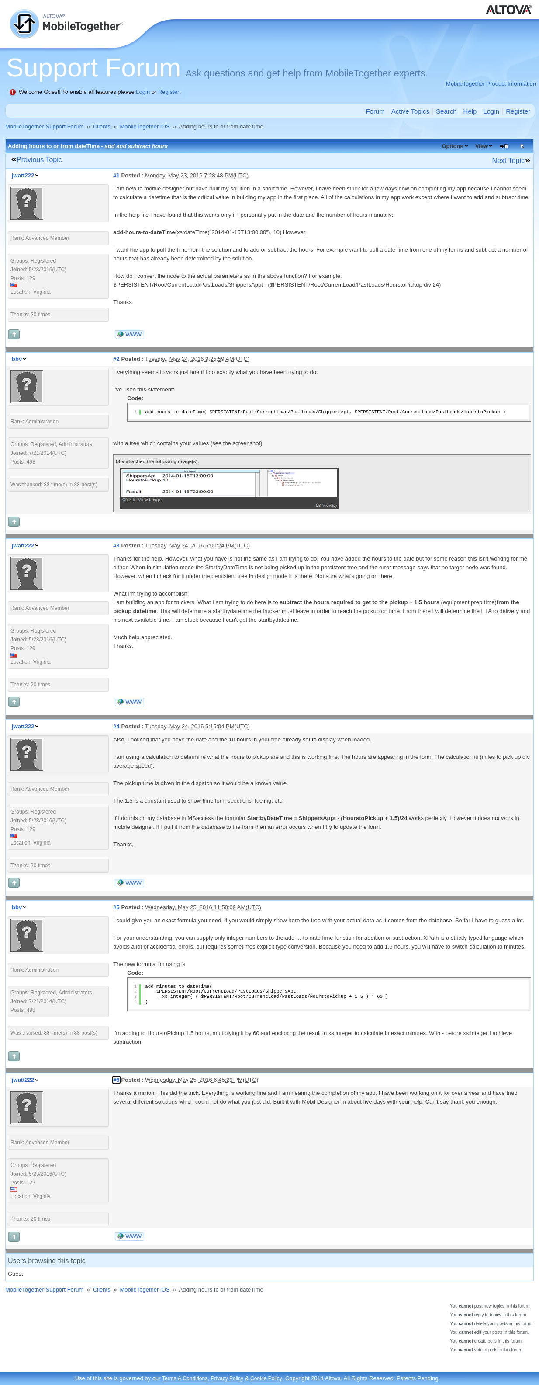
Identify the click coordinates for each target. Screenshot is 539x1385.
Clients (102, 126)
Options (452, 146)
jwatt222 (23, 175)
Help (470, 111)
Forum (375, 111)
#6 (116, 1080)
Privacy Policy (227, 1378)
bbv (17, 359)
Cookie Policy (266, 1378)
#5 (116, 907)
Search (446, 111)
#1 (116, 175)
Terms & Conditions (184, 1378)
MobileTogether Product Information (491, 83)
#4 (116, 726)
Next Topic (508, 160)
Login (143, 92)
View (481, 146)
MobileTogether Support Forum (44, 126)
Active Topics (410, 111)
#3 (116, 545)
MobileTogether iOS (144, 126)
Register (168, 92)
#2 (116, 359)
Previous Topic (39, 159)
